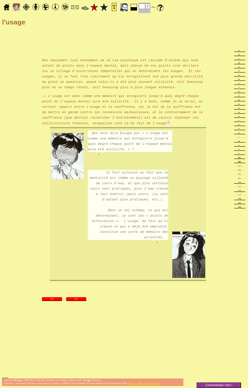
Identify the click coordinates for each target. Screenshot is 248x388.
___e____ (239, 67)
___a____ (239, 50)
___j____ (239, 87)
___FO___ (239, 198)
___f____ (239, 71)
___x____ (239, 145)
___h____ (239, 79)
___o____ (239, 108)
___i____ (239, 83)
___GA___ (239, 203)
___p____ (239, 112)
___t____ (239, 128)
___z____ (239, 153)
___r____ (239, 120)
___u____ (239, 133)
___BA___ (239, 157)
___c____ (239, 58)
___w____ (239, 141)
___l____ (239, 96)
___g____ (239, 75)
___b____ (239, 54)
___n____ (239, 104)
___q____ (239, 116)
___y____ (239, 149)
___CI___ (239, 190)
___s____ (239, 124)
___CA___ (239, 182)
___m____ (239, 100)
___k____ (239, 91)
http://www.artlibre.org (144, 383)
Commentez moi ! (218, 385)
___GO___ (239, 207)
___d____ (239, 63)
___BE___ (239, 161)
